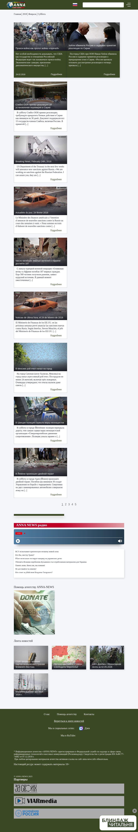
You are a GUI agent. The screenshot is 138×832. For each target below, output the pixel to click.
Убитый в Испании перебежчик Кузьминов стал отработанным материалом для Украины (51, 562)
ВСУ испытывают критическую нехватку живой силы (37, 552)
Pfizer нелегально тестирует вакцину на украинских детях (38, 558)
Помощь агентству (67, 714)
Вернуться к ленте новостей (69, 721)
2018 (25, 14)
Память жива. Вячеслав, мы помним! (30, 565)
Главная (17, 14)
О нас (47, 714)
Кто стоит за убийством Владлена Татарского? (33, 572)
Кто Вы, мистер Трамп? (24, 555)
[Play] (17, 541)
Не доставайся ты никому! (25, 569)
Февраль (32, 14)
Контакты (89, 714)
